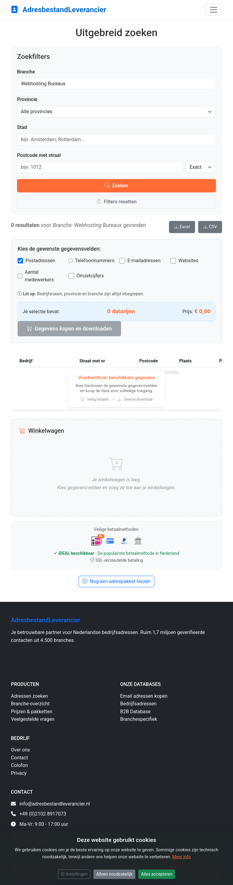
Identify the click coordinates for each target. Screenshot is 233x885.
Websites (188, 260)
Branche (26, 72)
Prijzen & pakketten (31, 711)
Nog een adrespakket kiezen (116, 581)
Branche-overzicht (30, 704)
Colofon (19, 765)
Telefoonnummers (94, 260)
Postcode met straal (39, 155)
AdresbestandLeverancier (58, 9)
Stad (22, 127)
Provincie (27, 99)
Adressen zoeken (29, 696)
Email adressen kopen (143, 696)
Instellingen (74, 874)
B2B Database (135, 711)
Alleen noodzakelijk (114, 874)
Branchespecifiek (138, 719)
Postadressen (40, 260)
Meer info (181, 857)
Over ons (20, 750)
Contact (19, 758)
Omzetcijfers (90, 276)
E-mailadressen (143, 260)
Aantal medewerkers (39, 276)
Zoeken (116, 185)
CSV (210, 226)
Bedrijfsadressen (138, 704)
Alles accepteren (156, 874)
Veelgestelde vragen (32, 719)
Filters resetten (116, 202)
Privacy (19, 773)
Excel (182, 226)
